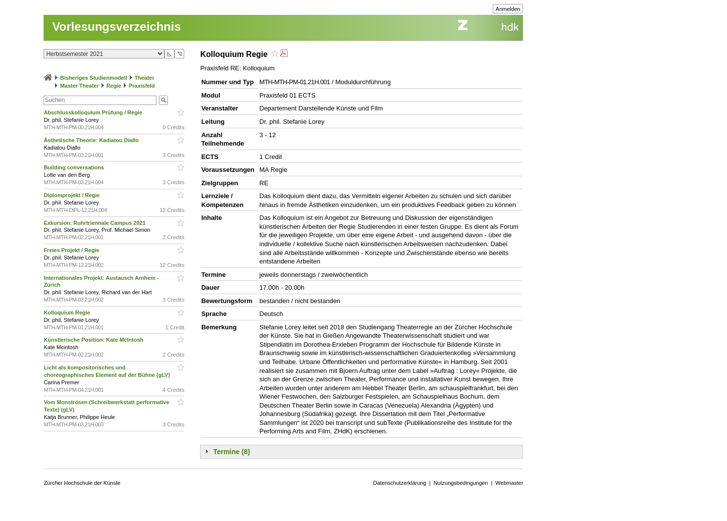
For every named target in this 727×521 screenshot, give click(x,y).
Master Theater (79, 86)
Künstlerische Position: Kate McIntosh (94, 340)
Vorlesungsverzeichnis (116, 26)
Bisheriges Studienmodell (93, 78)
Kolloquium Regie (68, 312)
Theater (145, 78)
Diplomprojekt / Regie (72, 195)
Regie (113, 86)
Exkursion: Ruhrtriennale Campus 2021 (95, 223)
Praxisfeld (142, 86)
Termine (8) (231, 452)
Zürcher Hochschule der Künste (82, 483)
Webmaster (509, 483)
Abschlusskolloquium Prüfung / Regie (94, 112)
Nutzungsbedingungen (460, 483)
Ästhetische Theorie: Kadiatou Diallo (92, 140)
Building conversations (74, 167)
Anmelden (508, 9)
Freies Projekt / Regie (72, 250)
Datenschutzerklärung (399, 483)
